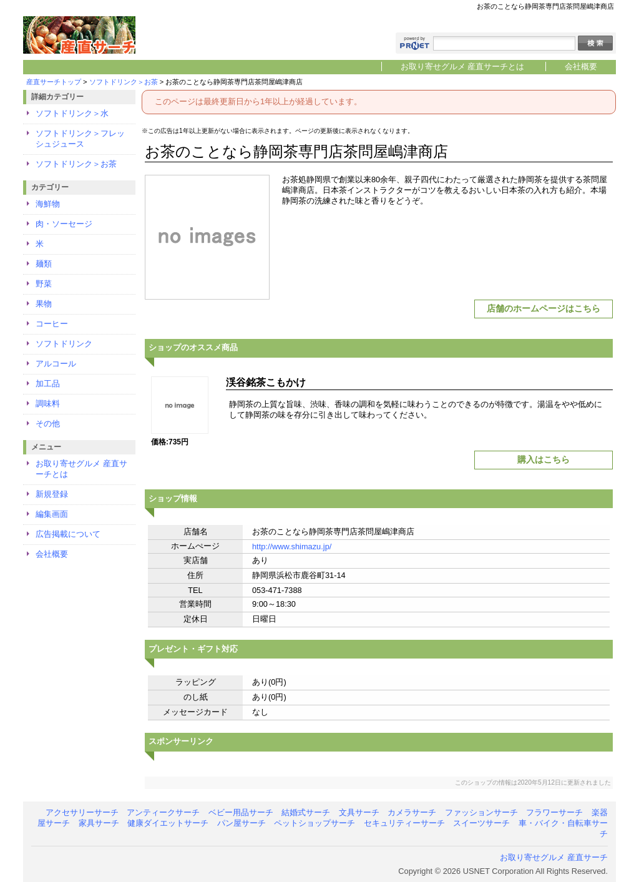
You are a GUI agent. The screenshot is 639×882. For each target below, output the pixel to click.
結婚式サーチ (305, 812)
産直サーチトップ (53, 82)
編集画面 (52, 514)
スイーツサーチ (481, 823)
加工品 (48, 383)
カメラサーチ (412, 812)
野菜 (44, 283)
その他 (48, 423)
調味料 (48, 403)
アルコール (56, 363)
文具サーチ (359, 812)
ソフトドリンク (64, 343)
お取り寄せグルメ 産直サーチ (554, 857)
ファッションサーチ (481, 812)
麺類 (44, 263)
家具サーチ (99, 823)
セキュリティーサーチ (404, 823)
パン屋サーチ (241, 823)
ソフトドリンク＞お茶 (123, 82)
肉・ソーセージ (64, 223)
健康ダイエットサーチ (167, 823)
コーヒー (52, 323)
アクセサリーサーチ (82, 812)
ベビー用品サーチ (240, 812)
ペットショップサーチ (314, 823)
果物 (44, 303)
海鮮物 (48, 203)
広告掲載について (68, 534)
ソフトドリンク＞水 (72, 113)
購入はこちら (543, 459)
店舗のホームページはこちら (543, 308)
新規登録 (52, 494)
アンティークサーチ (163, 812)
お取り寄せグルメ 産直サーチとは (463, 66)
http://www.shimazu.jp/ (291, 546)
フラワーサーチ (554, 812)
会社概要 (581, 66)
